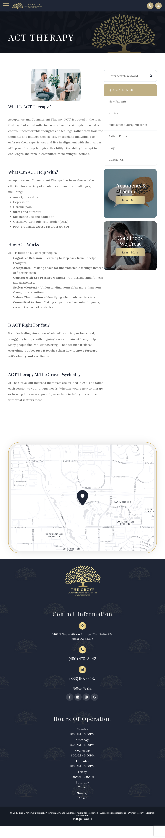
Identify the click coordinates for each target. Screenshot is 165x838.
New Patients (126, 103)
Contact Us (124, 166)
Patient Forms (126, 143)
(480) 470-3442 (82, 672)
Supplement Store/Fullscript (128, 128)
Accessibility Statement (113, 828)
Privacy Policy (135, 828)
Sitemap (150, 828)
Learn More (134, 206)
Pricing (122, 114)
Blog (120, 154)
